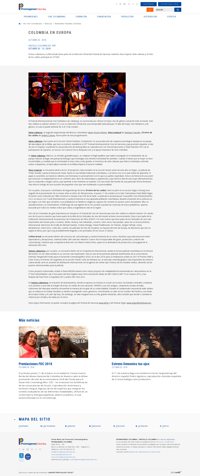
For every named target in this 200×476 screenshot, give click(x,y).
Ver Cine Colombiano (32, 23)
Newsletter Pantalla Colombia (68, 23)
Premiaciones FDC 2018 (35, 364)
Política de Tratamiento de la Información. (145, 452)
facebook (117, 4)
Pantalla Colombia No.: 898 (42, 47)
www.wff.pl (103, 303)
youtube (124, 4)
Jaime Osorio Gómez (97, 132)
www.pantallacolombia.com (61, 454)
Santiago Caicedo (132, 132)
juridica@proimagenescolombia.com (83, 459)
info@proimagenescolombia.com (63, 452)
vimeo (128, 4)
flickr (133, 4)
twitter (120, 4)
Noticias (48, 23)
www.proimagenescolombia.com (63, 457)
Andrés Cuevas (48, 135)
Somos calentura (36, 251)
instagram (137, 4)
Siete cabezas (35, 132)
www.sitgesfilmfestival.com (139, 303)
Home (19, 23)
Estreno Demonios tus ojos (130, 364)
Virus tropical (114, 132)
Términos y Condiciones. (165, 442)
